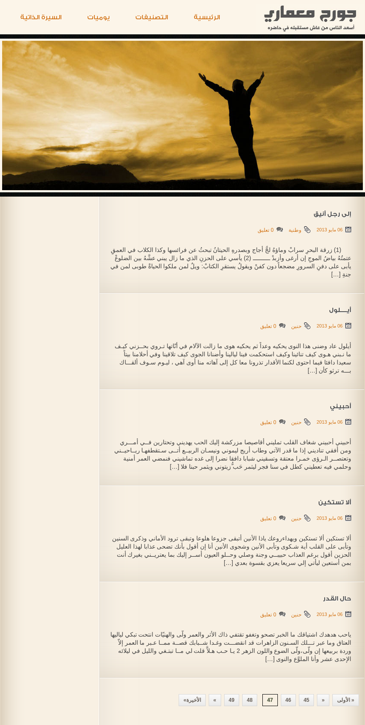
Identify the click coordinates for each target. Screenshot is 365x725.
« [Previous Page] (323, 700)
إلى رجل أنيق (332, 214)
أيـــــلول (340, 310)
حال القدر (337, 598)
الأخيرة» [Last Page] (192, 700)
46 (288, 700)
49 (231, 700)
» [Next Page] (214, 700)
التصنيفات (151, 17)
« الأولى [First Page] (345, 700)
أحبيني (340, 406)
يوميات (98, 17)
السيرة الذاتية (40, 17)
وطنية (295, 230)
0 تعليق (266, 230)
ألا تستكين (334, 502)
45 (306, 700)
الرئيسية (207, 17)
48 (249, 700)
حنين (296, 326)
